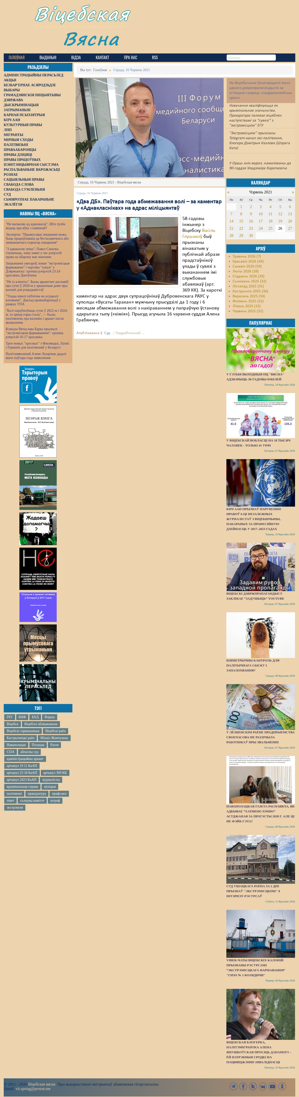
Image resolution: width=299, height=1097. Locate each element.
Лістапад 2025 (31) (248, 286)
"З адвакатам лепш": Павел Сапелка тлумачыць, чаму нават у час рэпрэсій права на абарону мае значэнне (34, 253)
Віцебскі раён (55, 731)
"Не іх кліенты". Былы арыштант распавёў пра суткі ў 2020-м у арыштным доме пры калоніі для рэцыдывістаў (37, 286)
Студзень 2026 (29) (248, 276)
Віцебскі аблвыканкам (40, 724)
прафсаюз (59, 793)
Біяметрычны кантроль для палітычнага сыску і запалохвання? (253, 665)
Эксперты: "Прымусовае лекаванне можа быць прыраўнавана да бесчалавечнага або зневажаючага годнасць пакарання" (37, 238)
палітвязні (14, 793)
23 (251, 228)
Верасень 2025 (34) (249, 296)
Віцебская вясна (41, 1084)
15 (241, 221)
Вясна (91, 38)
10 (261, 214)
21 (231, 228)
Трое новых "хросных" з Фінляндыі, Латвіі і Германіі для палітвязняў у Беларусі (37, 345)
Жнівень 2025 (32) (248, 301)
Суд (107, 333)
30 (251, 235)
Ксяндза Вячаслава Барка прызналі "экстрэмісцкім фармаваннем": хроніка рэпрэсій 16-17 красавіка (34, 333)
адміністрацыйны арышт (25, 759)
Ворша (49, 717)
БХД (35, 717)
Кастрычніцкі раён (20, 738)
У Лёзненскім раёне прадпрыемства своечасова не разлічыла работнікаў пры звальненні (260, 737)
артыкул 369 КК (55, 773)
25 (270, 228)
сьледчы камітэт (32, 800)
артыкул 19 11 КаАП (22, 766)
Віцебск (12, 724)
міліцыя (50, 787)
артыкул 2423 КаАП (21, 780)
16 (251, 221)
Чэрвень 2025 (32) (248, 311)
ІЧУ (10, 717)
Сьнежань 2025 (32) (249, 281)
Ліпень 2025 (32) (247, 306)
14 (231, 221)
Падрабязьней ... (130, 333)
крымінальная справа (22, 787)
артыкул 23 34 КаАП (22, 773)
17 (261, 221)
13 (290, 214)
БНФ (22, 717)
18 (270, 221)
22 (241, 228)
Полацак (38, 745)
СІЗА (10, 752)
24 (261, 228)
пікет (10, 800)
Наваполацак (16, 745)
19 (280, 221)
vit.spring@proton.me (33, 1089)
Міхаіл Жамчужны (54, 738)
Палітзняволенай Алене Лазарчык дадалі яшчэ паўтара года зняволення (36, 356)
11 (270, 214)
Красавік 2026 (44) (248, 261)
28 (231, 235)
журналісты (51, 780)
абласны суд (29, 752)
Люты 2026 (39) (246, 271)
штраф (55, 800)
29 (241, 235)
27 (290, 228)
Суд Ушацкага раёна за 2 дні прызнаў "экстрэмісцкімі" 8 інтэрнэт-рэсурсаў (253, 891)
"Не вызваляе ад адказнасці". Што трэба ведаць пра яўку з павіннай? (35, 226)
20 (290, 221)
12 (280, 214)
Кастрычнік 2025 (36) (250, 291)
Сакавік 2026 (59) (247, 266)
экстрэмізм (15, 807)
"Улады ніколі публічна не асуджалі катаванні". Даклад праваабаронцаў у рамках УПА (33, 300)
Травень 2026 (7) (247, 257)
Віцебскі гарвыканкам (23, 731)
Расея (54, 745)
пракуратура (37, 793)
